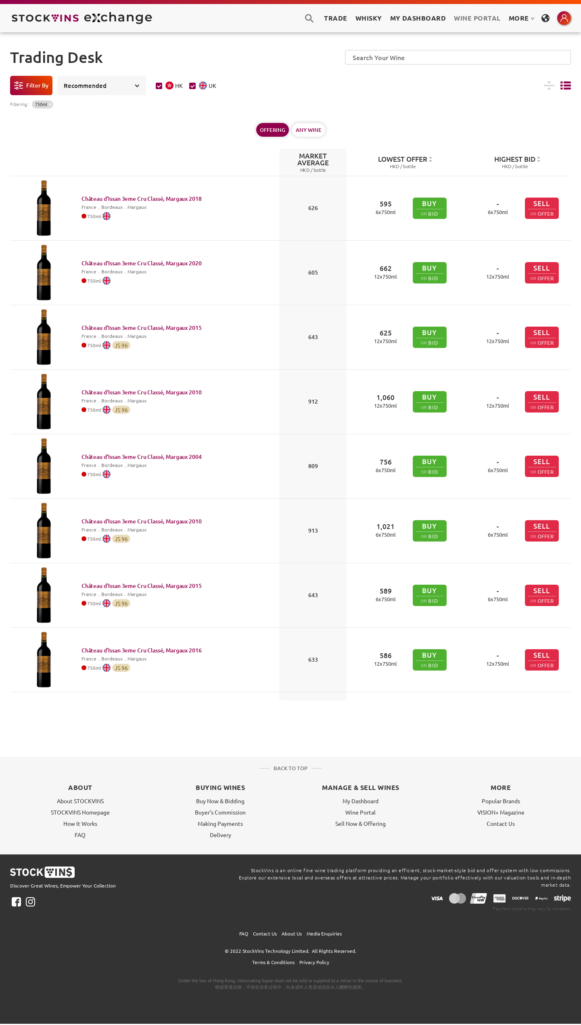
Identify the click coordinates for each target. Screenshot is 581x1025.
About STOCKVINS (80, 800)
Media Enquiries (324, 933)
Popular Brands (501, 800)
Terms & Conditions (273, 962)
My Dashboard (360, 800)
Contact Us (501, 823)
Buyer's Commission (220, 812)
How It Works (80, 823)
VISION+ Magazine (501, 812)
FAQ (80, 834)
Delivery (220, 834)
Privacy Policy (314, 962)
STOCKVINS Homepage (80, 812)
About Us (292, 933)
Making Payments (220, 823)
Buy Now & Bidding (220, 800)
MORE (522, 18)
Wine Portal (477, 18)
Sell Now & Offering (360, 823)
